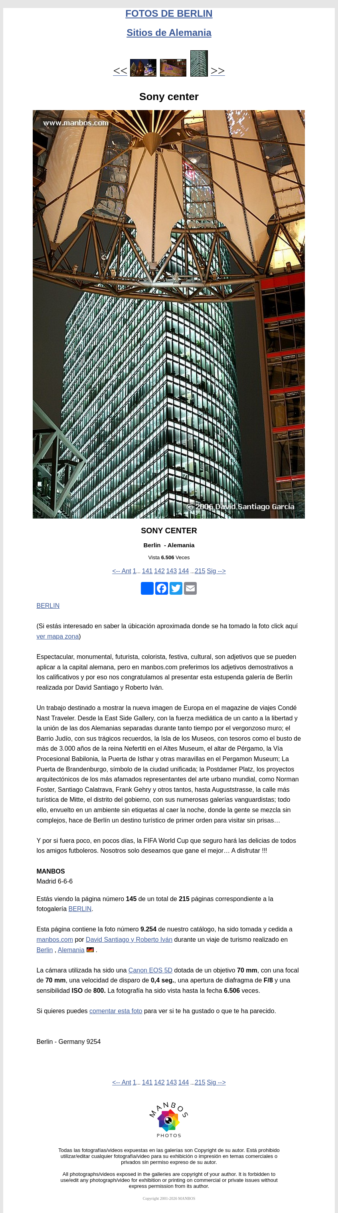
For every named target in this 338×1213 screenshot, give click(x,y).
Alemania (71, 950)
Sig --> (216, 571)
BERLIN (47, 605)
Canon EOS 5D (150, 970)
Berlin (44, 950)
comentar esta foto (115, 1011)
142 (159, 571)
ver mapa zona (57, 636)
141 (147, 571)
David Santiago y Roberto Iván (129, 939)
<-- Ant (121, 571)
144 (183, 571)
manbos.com (54, 939)
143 (171, 571)
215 (200, 571)
